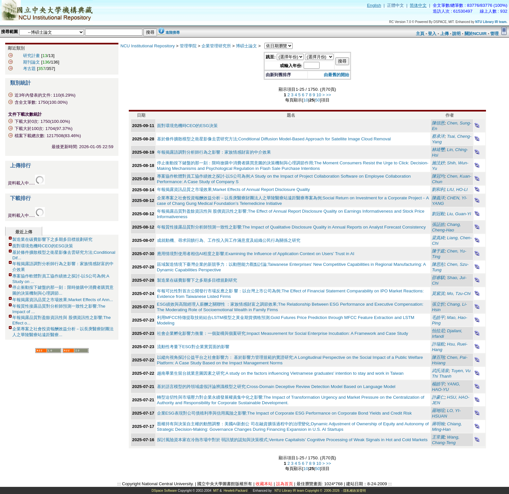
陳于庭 (438, 251)
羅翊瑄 (438, 410)
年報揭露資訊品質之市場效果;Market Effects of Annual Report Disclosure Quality (233, 189)
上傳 (444, 33)
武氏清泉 (440, 370)
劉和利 (438, 189)
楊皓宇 (438, 384)
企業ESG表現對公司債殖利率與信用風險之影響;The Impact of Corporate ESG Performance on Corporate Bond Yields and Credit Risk (284, 413)
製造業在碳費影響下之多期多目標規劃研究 (52, 239)
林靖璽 (438, 149)
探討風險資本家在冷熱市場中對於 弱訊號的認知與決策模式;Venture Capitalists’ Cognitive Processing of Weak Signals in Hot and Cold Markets (292, 439)
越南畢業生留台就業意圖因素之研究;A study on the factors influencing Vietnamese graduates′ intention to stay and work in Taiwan (280, 373)
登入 (432, 33)
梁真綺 (438, 237)
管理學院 (188, 45)
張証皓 (438, 224)
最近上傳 (23, 231)
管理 (494, 33)
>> (328, 94)
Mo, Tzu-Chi (459, 293)
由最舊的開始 (336, 74)
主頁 (420, 33)
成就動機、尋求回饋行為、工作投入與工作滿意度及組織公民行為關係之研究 (228, 240)
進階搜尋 (172, 32)
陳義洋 (438, 197)
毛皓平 (438, 317)
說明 (456, 33)
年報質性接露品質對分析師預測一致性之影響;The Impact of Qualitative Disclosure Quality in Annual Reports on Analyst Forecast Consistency (291, 227)
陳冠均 (438, 176)
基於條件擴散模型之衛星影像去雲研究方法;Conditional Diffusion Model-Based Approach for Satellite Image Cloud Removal (274, 138)
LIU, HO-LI (457, 189)
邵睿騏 (438, 277)
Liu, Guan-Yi (459, 213)
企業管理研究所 (216, 45)
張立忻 (438, 304)
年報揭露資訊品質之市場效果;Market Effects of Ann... (62, 299)
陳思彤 (438, 264)
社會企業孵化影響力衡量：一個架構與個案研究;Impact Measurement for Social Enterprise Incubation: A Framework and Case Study (282, 333)
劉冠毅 (438, 213)
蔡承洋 (438, 136)
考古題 (29, 68)
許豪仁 (438, 397)
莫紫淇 (438, 293)
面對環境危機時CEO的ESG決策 (42, 245)
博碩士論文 (246, 45)
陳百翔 (438, 357)
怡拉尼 (438, 330)
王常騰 (438, 437)
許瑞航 (438, 344)
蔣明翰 (438, 423)
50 (317, 100)
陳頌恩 (438, 123)
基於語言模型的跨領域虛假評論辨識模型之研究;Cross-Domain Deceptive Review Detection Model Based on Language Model (276, 386)
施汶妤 (438, 162)
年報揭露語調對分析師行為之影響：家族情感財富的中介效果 (214, 152)
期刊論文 (31, 62)
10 (318, 94)
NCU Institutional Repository (147, 45)
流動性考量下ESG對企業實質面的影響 (193, 346)
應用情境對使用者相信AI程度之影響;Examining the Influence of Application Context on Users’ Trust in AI (256, 253)
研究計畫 (31, 55)
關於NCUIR (476, 33)
